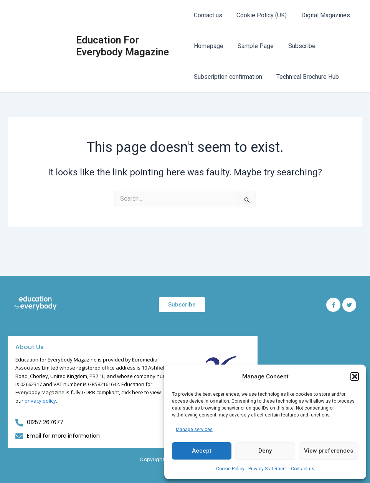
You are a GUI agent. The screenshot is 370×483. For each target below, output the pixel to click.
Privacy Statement (267, 468)
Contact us (302, 468)
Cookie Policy (230, 468)
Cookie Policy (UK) (260, 15)
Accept (201, 450)
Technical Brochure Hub (305, 76)
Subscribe (297, 46)
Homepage (208, 46)
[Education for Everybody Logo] (35, 303)
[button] (354, 376)
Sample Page (254, 46)
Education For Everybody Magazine (122, 46)
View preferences (328, 450)
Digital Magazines (321, 15)
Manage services (194, 429)
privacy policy (40, 400)
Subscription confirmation (228, 76)
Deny (265, 450)
